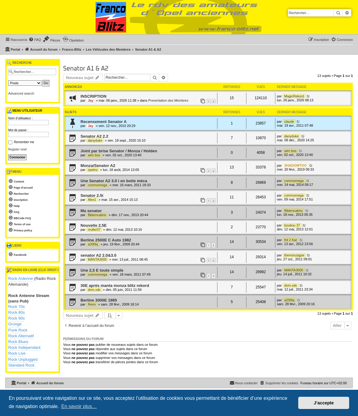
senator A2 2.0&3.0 (98, 255)
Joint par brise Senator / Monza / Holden (119, 151)
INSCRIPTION (93, 96)
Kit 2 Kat (290, 240)
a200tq (93, 244)
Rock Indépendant (24, 347)
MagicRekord (294, 96)
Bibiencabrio (97, 215)
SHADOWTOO (295, 165)
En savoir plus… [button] (79, 406)
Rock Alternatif (21, 336)
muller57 (94, 229)
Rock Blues (18, 341)
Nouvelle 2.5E (94, 225)
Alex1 (92, 199)
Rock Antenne (20, 278)
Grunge (14, 324)
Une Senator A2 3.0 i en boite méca (114, 181)
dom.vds (94, 289)
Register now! (17, 149)
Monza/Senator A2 (98, 165)
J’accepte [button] (324, 402)
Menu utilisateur (24, 110)
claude (289, 121)
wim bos (94, 155)
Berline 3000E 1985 (99, 300)
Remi (92, 304)
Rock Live (17, 353)
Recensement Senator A (104, 121)
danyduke (95, 140)
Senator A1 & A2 (86, 69)
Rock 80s (16, 312)
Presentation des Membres (168, 100)
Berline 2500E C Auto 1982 (106, 240)
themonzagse (294, 255)
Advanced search (21, 93)
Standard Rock (21, 365)
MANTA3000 (97, 259)
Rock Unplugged (23, 359)
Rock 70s (16, 306)
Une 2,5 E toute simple (102, 270)
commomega (97, 185)
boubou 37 (292, 225)
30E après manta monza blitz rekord (115, 285)
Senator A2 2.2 (94, 136)
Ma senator (91, 210)
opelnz (93, 170)
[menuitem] (35, 39)
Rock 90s (16, 318)
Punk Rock (17, 330)
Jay (90, 100)
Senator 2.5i (92, 195)
